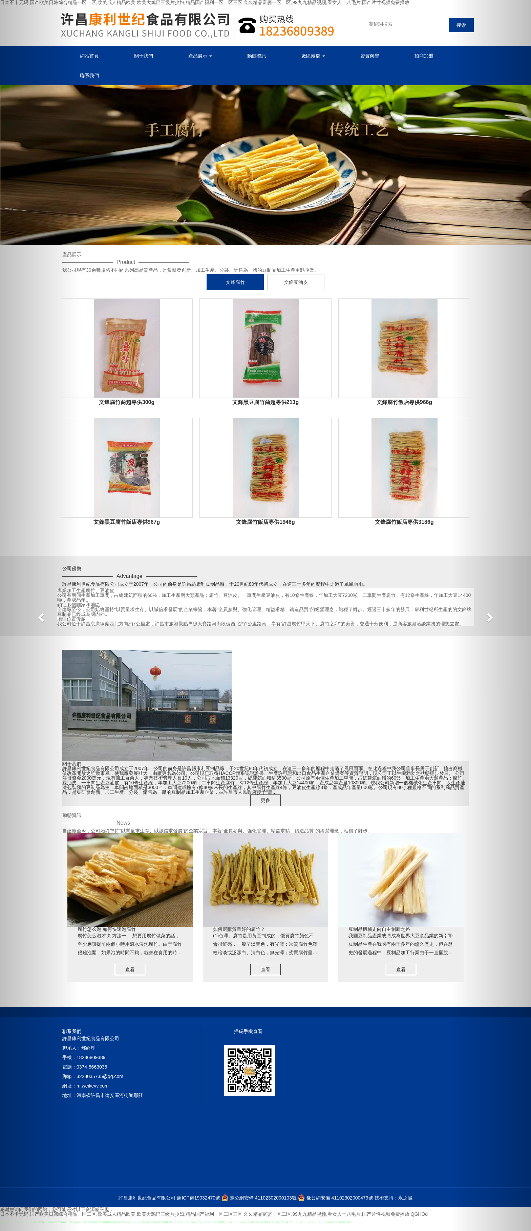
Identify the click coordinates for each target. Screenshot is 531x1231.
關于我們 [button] (143, 56)
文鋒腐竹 (235, 282)
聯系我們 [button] (89, 75)
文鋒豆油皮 (296, 282)
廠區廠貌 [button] (313, 56)
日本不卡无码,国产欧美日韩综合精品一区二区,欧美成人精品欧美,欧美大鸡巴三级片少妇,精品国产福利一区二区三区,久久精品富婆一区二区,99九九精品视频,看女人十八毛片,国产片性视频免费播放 (204, 1214)
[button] (40, 615)
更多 (265, 800)
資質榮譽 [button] (369, 56)
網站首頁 (89, 56)
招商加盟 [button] (424, 56)
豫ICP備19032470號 (198, 1198)
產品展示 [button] (200, 56)
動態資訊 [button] (256, 56)
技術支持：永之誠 (393, 1198)
